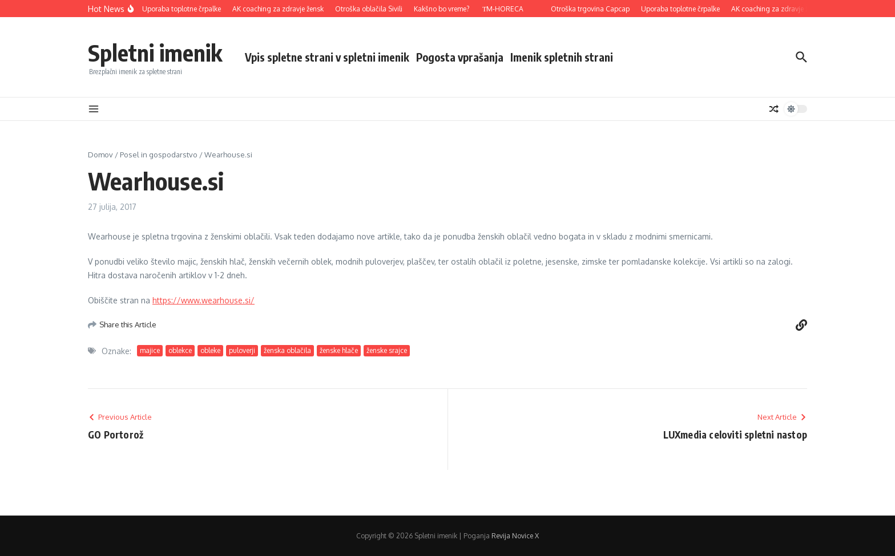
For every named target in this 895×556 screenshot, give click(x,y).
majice (150, 350)
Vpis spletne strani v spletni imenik (327, 57)
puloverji (242, 350)
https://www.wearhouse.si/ (203, 300)
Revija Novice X (515, 535)
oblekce (180, 350)
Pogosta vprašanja (459, 57)
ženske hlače (339, 350)
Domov (100, 154)
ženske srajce (386, 350)
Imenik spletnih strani (561, 57)
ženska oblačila (287, 350)
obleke (210, 350)
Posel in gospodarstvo (158, 154)
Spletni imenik (155, 52)
